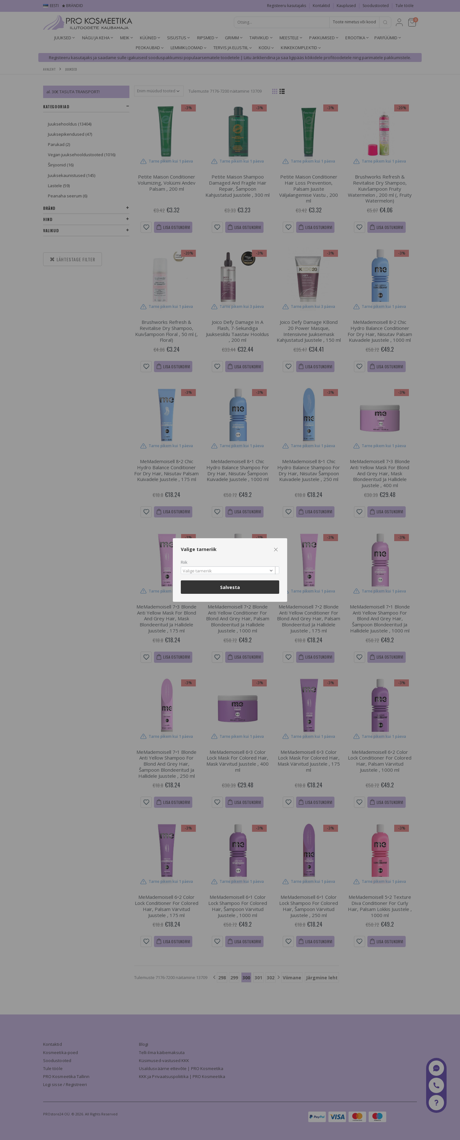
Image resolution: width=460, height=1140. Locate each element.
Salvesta (230, 587)
